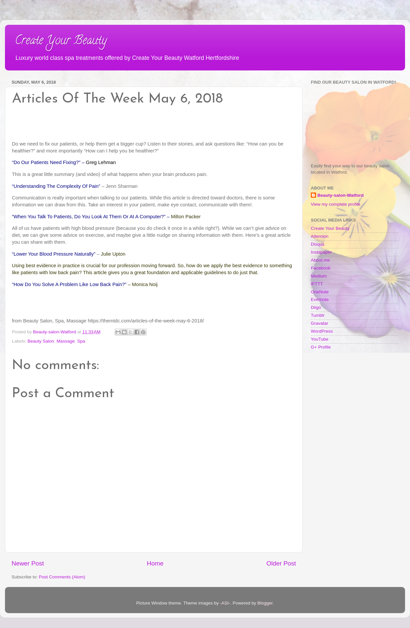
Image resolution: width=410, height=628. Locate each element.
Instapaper (321, 252)
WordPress (322, 331)
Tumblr (318, 315)
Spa (81, 341)
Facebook (320, 268)
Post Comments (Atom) (62, 576)
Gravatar (319, 323)
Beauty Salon (40, 341)
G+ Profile (321, 347)
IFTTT (317, 283)
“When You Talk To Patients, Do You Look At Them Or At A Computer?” (89, 216)
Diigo (316, 307)
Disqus (317, 244)
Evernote (320, 299)
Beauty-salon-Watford (340, 195)
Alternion (319, 236)
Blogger (265, 603)
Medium (319, 275)
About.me (320, 260)
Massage (66, 341)
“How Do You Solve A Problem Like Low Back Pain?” (69, 284)
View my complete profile (335, 204)
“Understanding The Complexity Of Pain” (56, 186)
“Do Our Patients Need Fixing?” (46, 162)
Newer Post (28, 563)
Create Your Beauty (61, 41)
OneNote (320, 291)
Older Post (281, 563)
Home (155, 563)
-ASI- (225, 603)
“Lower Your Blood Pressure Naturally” (53, 254)
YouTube (319, 339)
